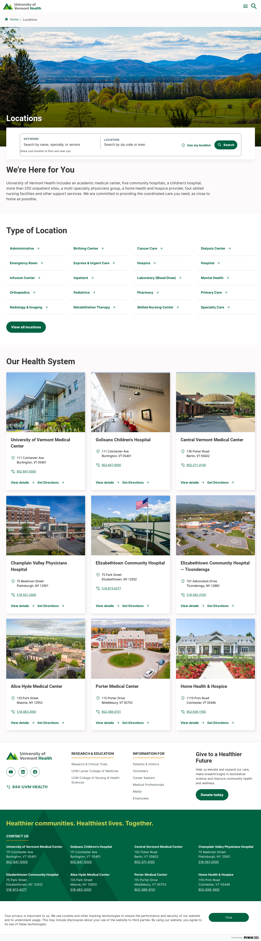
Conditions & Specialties (131, 23)
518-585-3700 (196, 617)
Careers (192, 4)
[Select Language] (215, 4)
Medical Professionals (148, 807)
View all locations (26, 350)
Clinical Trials (109, 4)
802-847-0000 (26, 494)
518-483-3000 (26, 734)
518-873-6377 (111, 611)
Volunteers (140, 793)
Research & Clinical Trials (89, 787)
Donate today (212, 817)
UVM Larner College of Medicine (94, 793)
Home (14, 42)
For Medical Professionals (143, 4)
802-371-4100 (196, 487)
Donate (174, 4)
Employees (141, 821)
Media (137, 814)
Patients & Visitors (192, 23)
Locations (164, 23)
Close (228, 917)
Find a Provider (93, 23)
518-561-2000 (26, 617)
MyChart (247, 4)
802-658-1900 (196, 734)
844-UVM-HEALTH (30, 809)
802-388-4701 (111, 734)
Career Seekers (144, 800)
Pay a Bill (86, 4)
